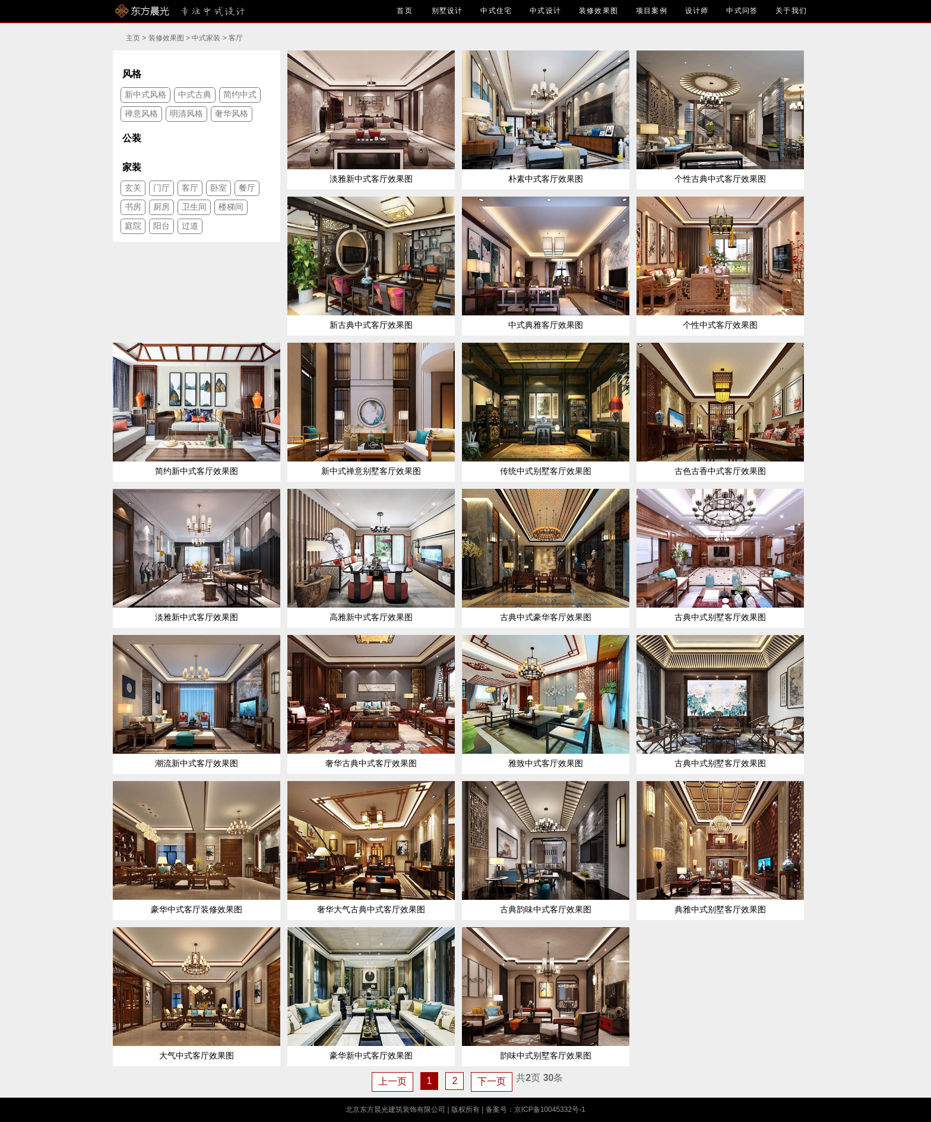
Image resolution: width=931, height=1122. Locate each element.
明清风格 (186, 113)
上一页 (392, 1081)
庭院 (133, 225)
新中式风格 (145, 94)
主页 (133, 38)
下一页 (491, 1081)
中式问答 (742, 11)
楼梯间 (230, 206)
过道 (190, 225)
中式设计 (545, 11)
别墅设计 (447, 11)
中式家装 (206, 38)
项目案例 (651, 11)
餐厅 (247, 187)
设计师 (697, 11)
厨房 (161, 206)
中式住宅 (496, 11)
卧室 (218, 187)
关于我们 (791, 11)
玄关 (133, 187)
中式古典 (194, 94)
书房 (133, 206)
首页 (405, 11)
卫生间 (194, 206)
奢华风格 (231, 113)
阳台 (161, 225)
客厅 (236, 38)
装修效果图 (598, 11)
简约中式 (239, 94)
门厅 (161, 187)
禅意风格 (141, 113)
